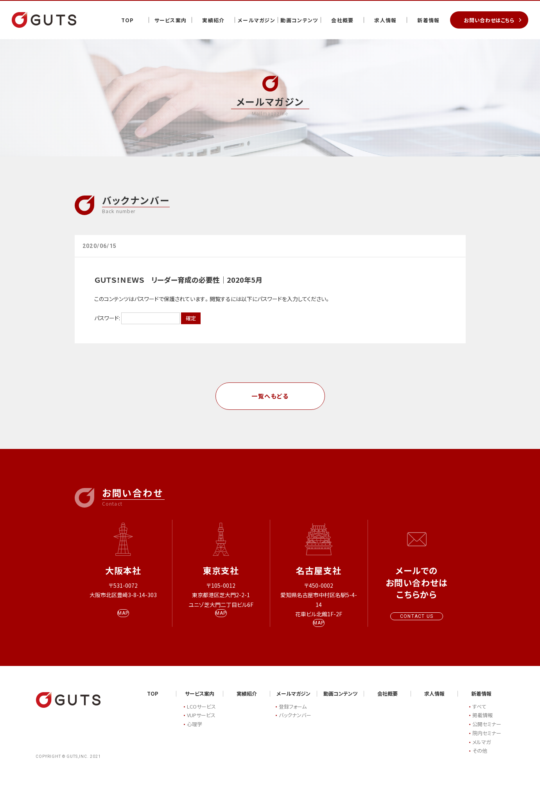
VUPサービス (201, 723)
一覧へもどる (270, 396)
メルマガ (481, 750)
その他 (479, 758)
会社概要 (342, 20)
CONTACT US (416, 616)
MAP (123, 621)
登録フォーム (293, 714)
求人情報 (385, 20)
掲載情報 (482, 723)
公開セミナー (486, 732)
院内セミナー (486, 741)
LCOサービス (201, 714)
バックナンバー (295, 723)
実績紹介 (213, 20)
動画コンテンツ (299, 20)
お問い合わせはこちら (489, 20)
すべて (479, 714)
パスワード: (137, 318)
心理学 (194, 732)
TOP (127, 20)
